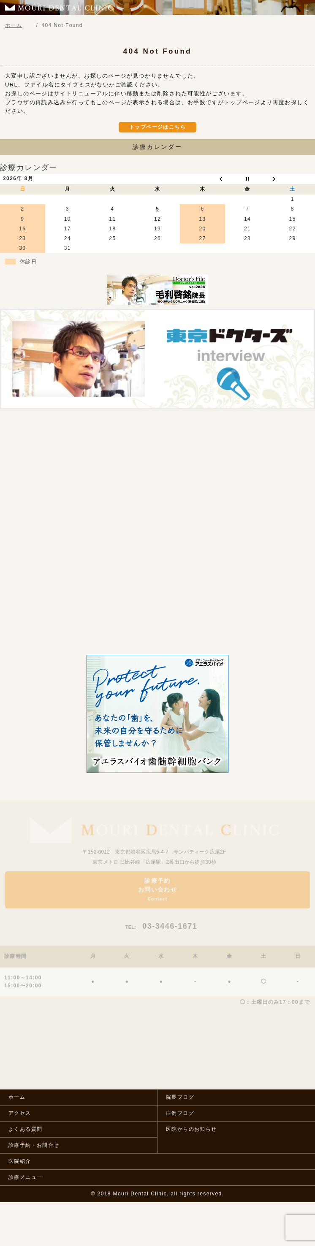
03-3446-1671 (161, 926)
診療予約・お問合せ (34, 1145)
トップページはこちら (157, 127)
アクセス (19, 1113)
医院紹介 (19, 1161)
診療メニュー (25, 1177)
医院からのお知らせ (191, 1129)
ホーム (16, 1097)
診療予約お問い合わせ (157, 889)
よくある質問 (25, 1129)
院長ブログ (180, 1097)
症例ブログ (180, 1113)
